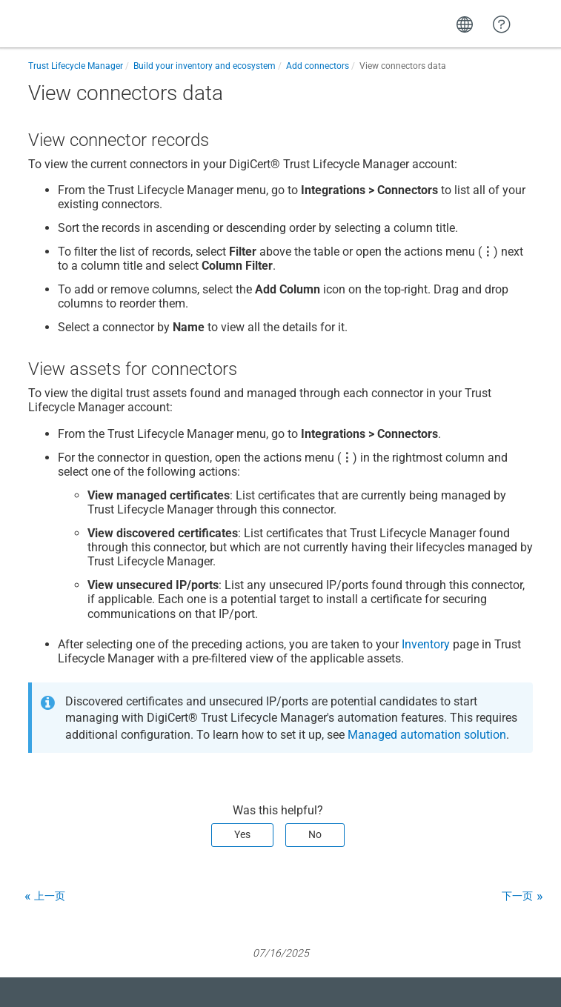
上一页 (49, 896)
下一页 (517, 896)
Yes (242, 834)
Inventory (426, 644)
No (315, 834)
